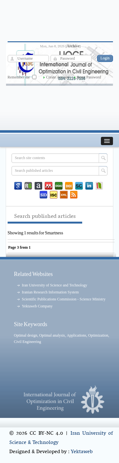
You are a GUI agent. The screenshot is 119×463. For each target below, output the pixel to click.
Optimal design (25, 335)
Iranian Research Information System (50, 292)
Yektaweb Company (37, 306)
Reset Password (89, 77)
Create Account (57, 77)
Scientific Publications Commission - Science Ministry (64, 299)
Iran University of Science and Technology (54, 285)
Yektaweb (82, 451)
